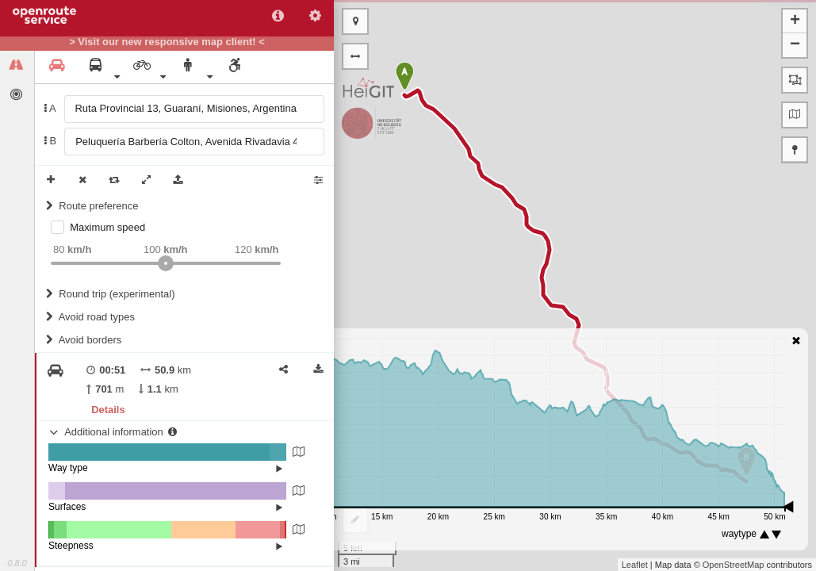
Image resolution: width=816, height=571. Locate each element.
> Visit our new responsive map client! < (167, 42)
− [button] (795, 45)
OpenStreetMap (733, 564)
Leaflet (635, 564)
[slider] (166, 263)
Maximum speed (107, 227)
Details (108, 410)
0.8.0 (16, 563)
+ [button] (795, 21)
